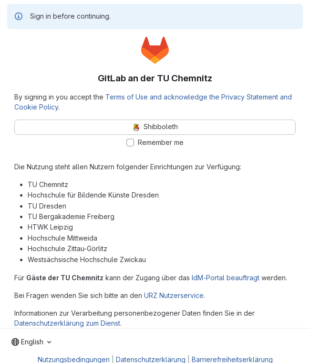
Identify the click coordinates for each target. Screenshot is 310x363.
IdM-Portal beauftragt (225, 278)
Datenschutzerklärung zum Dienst (67, 323)
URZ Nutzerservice (174, 295)
